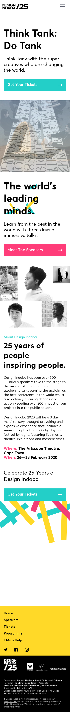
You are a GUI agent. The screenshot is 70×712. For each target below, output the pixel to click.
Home (8, 613)
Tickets (9, 627)
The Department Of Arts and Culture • (43, 680)
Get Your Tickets (22, 85)
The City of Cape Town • (25, 683)
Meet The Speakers (25, 250)
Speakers (11, 620)
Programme (13, 633)
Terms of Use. (10, 702)
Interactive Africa (25, 688)
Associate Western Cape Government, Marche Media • (30, 686)
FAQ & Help (13, 640)
